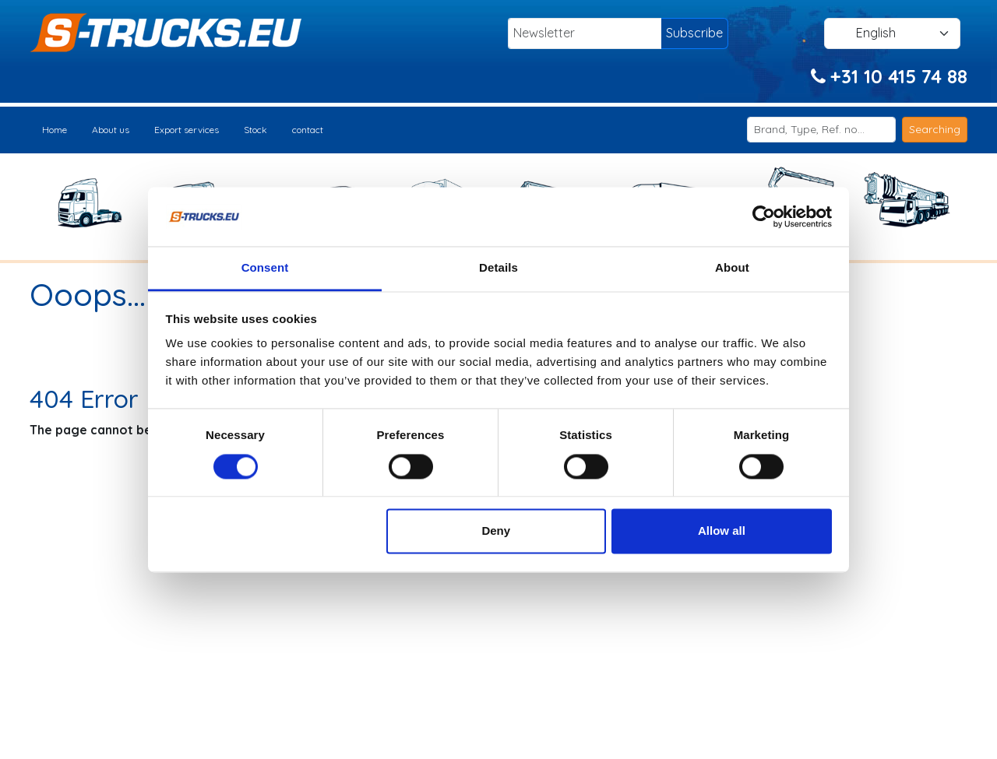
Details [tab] (498, 268)
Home (54, 129)
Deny (495, 531)
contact (307, 129)
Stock (255, 129)
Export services (186, 129)
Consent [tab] (265, 268)
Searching (934, 129)
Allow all (721, 531)
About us (110, 129)
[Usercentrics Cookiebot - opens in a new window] (764, 216)
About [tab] (732, 268)
